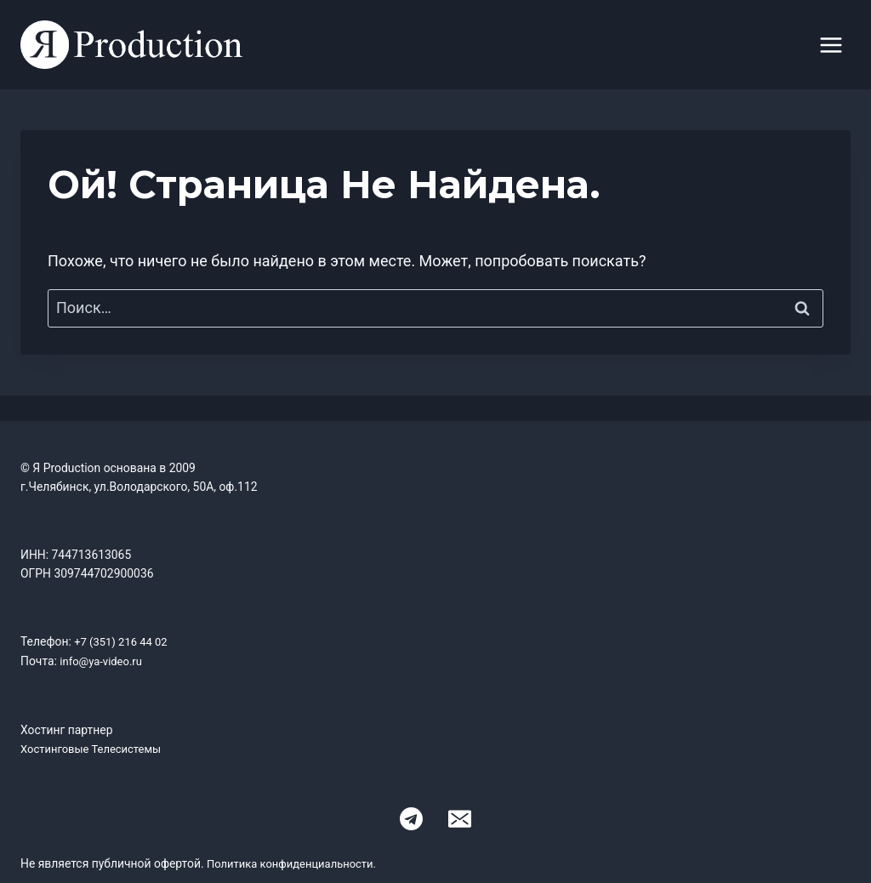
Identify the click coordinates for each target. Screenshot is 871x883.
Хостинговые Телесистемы (95, 748)
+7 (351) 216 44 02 (124, 641)
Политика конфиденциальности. (297, 862)
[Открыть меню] (831, 44)
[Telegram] (412, 817)
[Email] (459, 817)
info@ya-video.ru (103, 661)
